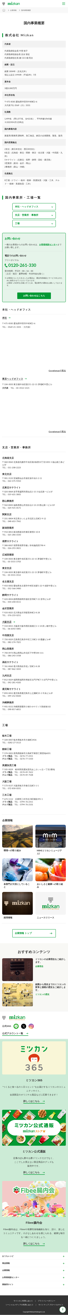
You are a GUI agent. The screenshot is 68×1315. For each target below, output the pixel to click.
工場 (17, 223)
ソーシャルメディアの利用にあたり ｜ (22, 1305)
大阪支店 (6, 621)
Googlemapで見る (57, 370)
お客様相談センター (48, 244)
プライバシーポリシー (46, 1301)
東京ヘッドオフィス (12, 378)
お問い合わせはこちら (34, 295)
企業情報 (13, 10)
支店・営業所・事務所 (26, 214)
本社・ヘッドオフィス (26, 206)
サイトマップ (43, 1305)
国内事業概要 (26, 10)
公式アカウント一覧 (12, 1033)
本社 (4, 317)
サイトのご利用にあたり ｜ (25, 1301)
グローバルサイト (56, 1305)
